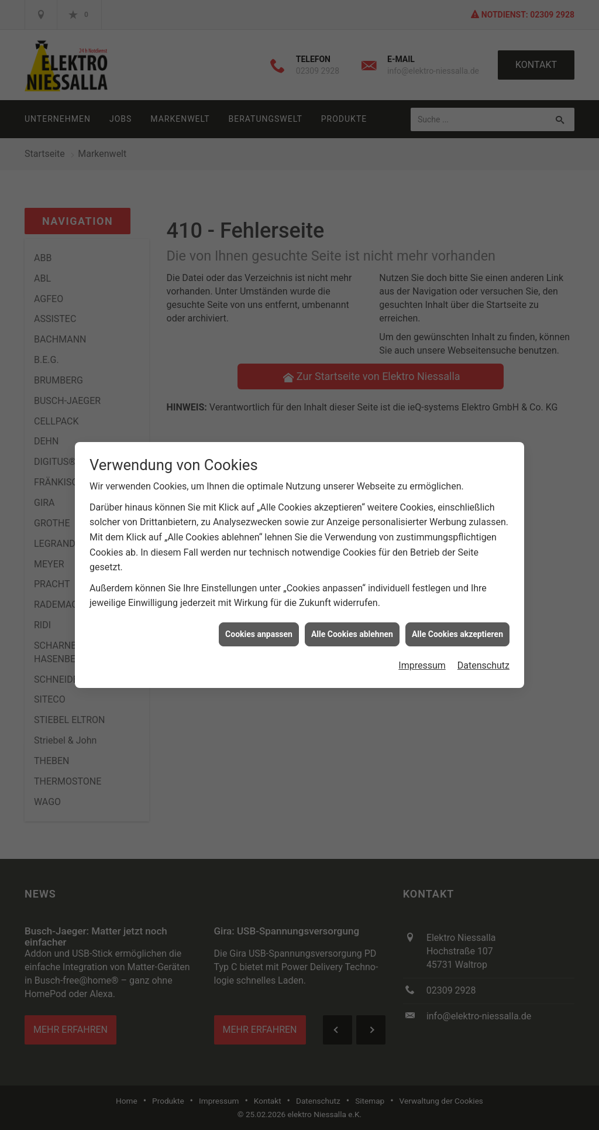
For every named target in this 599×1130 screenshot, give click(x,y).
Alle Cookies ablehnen (352, 620)
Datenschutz (483, 652)
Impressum (422, 652)
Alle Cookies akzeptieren (457, 620)
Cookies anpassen (258, 620)
